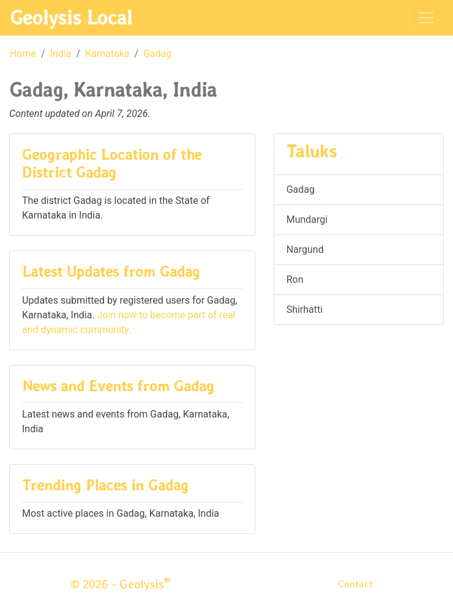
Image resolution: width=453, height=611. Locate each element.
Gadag (157, 53)
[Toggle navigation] (426, 18)
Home (23, 53)
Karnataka (107, 53)
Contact (355, 584)
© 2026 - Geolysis (120, 584)
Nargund (305, 249)
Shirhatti (304, 309)
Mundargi (307, 219)
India (61, 53)
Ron (295, 279)
